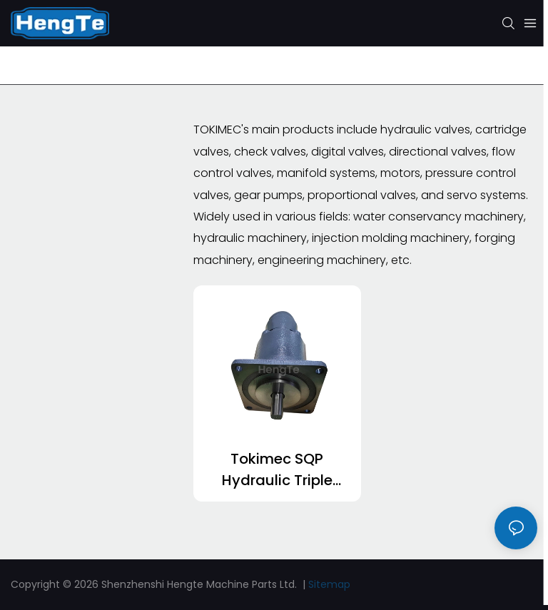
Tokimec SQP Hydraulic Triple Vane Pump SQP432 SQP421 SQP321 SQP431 (277, 470)
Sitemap (329, 584)
